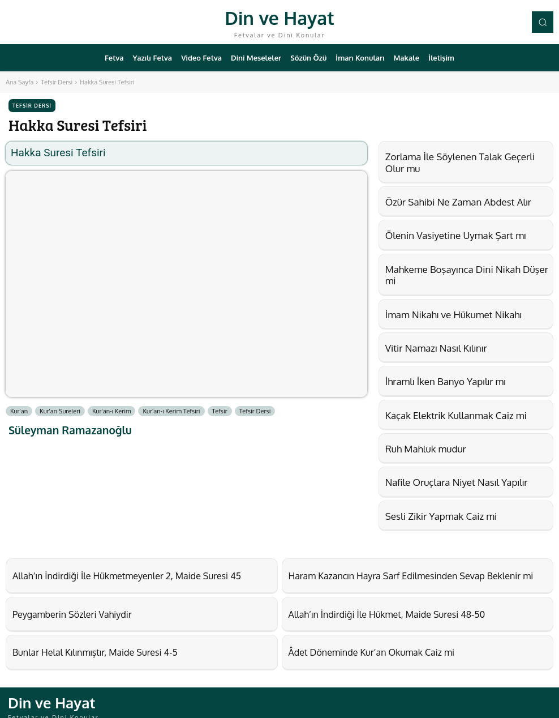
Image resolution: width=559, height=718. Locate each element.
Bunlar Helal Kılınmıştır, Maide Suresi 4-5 (78, 646)
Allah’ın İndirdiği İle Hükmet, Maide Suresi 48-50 (368, 610)
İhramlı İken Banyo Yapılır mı (445, 381)
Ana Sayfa (19, 82)
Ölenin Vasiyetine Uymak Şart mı (455, 235)
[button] (542, 22)
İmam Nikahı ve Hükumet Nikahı (453, 314)
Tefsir (219, 411)
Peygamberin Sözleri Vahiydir (60, 610)
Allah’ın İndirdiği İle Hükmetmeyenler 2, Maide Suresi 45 (104, 574)
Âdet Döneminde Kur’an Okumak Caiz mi (356, 646)
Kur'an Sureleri (60, 411)
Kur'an (19, 411)
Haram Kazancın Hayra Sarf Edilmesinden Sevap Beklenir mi (387, 574)
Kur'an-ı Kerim (111, 411)
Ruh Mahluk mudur (425, 449)
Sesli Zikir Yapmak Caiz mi (441, 516)
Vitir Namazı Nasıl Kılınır (436, 348)
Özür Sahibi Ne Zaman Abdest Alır (458, 202)
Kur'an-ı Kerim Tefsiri (171, 411)
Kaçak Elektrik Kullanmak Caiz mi (456, 415)
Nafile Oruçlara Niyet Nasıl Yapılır (456, 482)
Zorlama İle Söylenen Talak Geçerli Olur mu (460, 162)
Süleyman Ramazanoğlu (70, 430)
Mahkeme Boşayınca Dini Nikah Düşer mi (466, 275)
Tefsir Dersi (56, 82)
